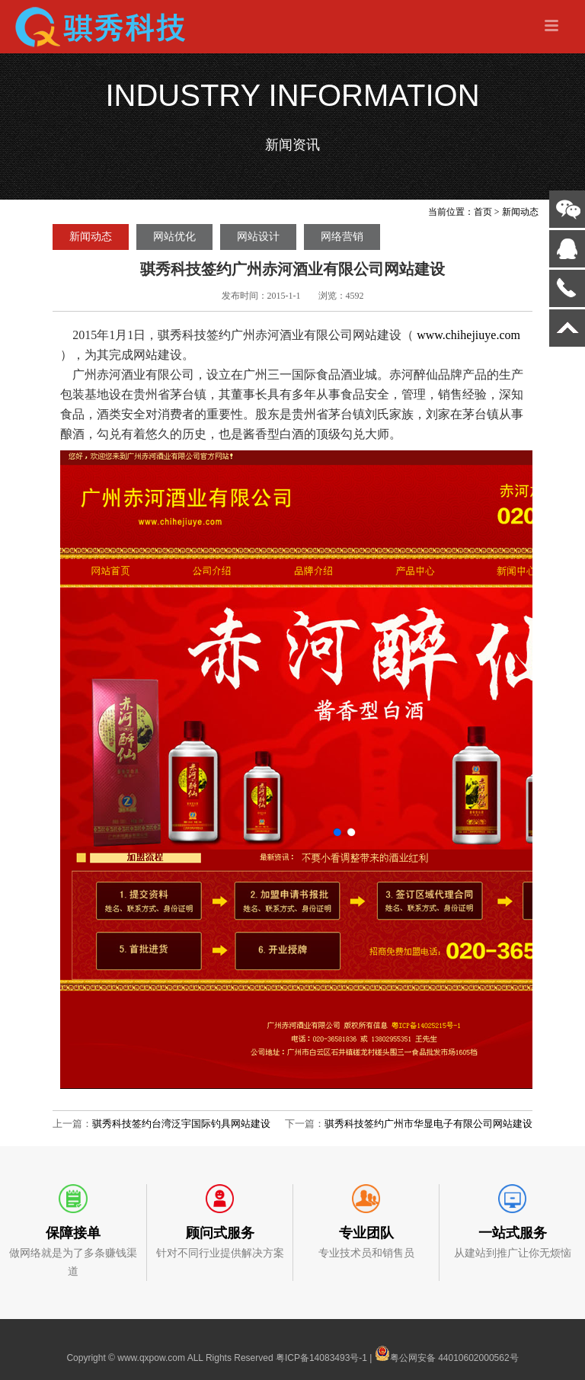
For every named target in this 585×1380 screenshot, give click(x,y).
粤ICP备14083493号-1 (321, 1358)
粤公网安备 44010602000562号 (447, 1353)
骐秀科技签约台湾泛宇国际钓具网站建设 (181, 1123)
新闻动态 (520, 212)
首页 (483, 212)
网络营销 (342, 236)
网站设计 (258, 236)
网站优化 (174, 236)
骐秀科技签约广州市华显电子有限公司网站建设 (428, 1123)
